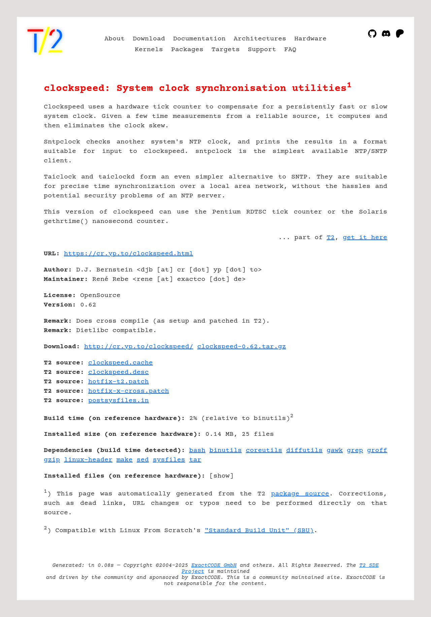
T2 (331, 237)
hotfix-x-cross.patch (128, 391)
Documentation (199, 39)
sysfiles (169, 460)
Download (149, 39)
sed (143, 460)
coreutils (264, 450)
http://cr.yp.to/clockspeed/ (138, 347)
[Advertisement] (367, 293)
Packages (187, 50)
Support (262, 50)
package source (300, 494)
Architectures (260, 39)
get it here (365, 237)
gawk (335, 450)
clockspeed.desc (118, 372)
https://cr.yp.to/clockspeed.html (128, 254)
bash (197, 450)
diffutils (304, 450)
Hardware (310, 39)
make (125, 460)
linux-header (88, 460)
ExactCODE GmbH (213, 565)
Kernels (149, 50)
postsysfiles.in (118, 400)
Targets (225, 50)
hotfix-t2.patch (118, 382)
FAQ (290, 50)
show (221, 476)
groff (377, 450)
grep (355, 450)
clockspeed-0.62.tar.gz (241, 347)
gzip (52, 460)
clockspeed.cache (120, 363)
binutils (225, 450)
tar (195, 460)
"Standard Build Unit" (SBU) (259, 530)
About (114, 39)
